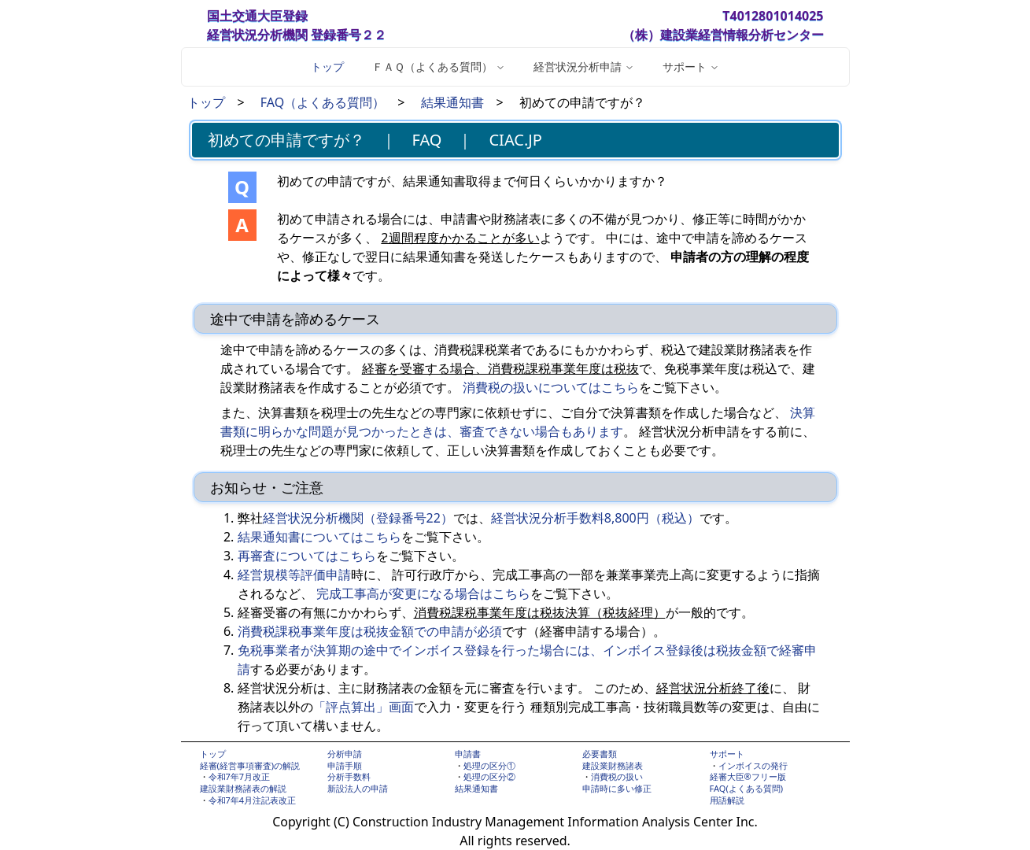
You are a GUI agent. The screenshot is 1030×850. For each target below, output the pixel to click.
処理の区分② (489, 776)
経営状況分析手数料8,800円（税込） (595, 518)
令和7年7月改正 (240, 776)
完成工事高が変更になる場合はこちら (423, 593)
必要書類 (599, 753)
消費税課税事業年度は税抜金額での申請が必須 (370, 631)
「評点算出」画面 (363, 706)
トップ (327, 66)
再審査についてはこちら (307, 555)
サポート (727, 753)
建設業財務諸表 (612, 765)
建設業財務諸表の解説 (243, 788)
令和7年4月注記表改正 (253, 800)
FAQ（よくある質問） (322, 102)
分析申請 (344, 753)
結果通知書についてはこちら (319, 536)
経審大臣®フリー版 (748, 776)
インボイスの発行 (753, 765)
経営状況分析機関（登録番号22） (358, 518)
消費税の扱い (617, 776)
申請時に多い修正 (617, 788)
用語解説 (727, 800)
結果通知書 (452, 102)
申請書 (468, 753)
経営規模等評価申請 (294, 574)
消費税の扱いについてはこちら (551, 387)
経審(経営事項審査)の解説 (250, 765)
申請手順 (344, 765)
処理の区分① (489, 765)
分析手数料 (349, 776)
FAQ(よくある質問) (747, 788)
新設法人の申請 (357, 788)
